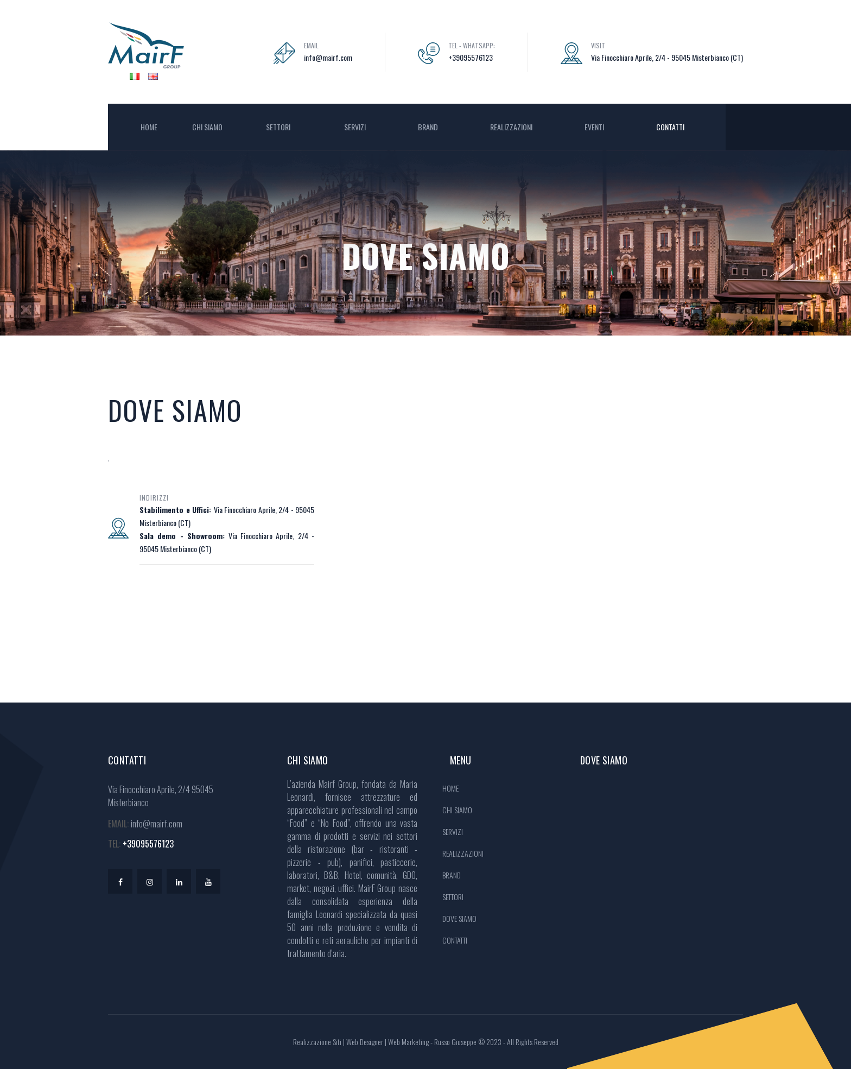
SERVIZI (355, 126)
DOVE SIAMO (459, 918)
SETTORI (279, 126)
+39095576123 (470, 57)
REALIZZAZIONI (511, 126)
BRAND (428, 126)
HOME (149, 126)
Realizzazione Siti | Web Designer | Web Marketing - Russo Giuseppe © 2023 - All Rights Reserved (425, 1041)
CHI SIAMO (207, 126)
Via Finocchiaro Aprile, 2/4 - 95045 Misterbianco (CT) (667, 57)
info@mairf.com (328, 57)
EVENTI (594, 126)
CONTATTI (670, 126)
